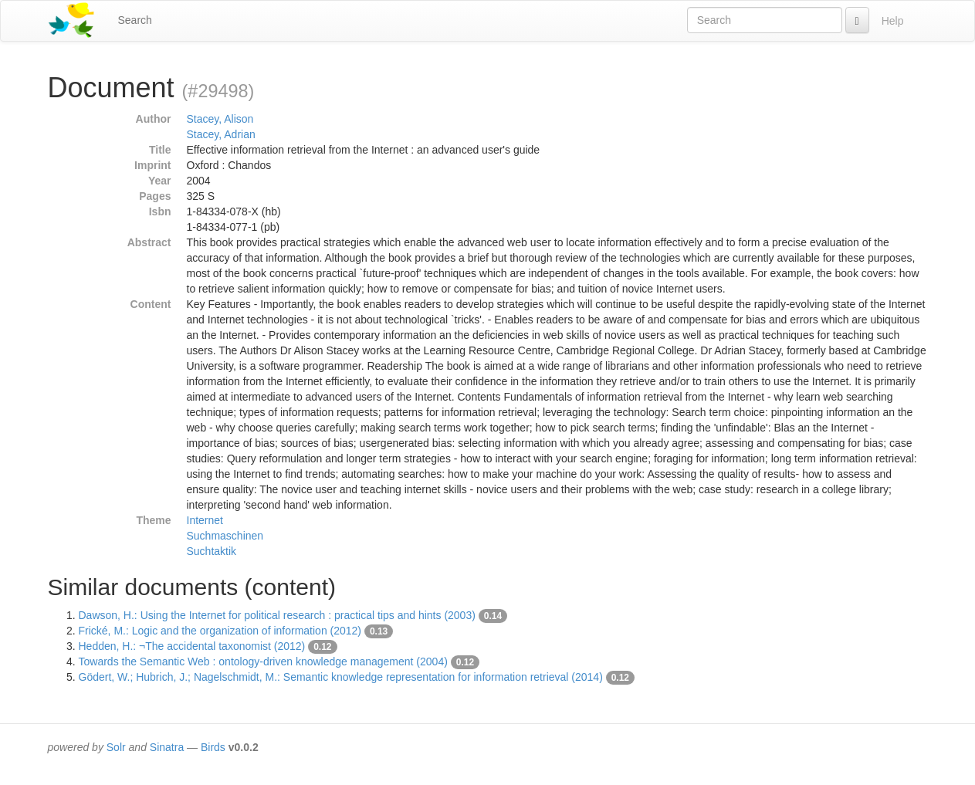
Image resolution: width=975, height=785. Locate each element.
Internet (205, 520)
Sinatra (167, 747)
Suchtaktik (212, 551)
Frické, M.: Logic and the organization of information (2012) (220, 630)
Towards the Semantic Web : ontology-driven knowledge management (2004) (263, 661)
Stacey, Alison (220, 119)
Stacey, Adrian (221, 134)
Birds (213, 747)
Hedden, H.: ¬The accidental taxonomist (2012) (192, 646)
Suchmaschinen (225, 536)
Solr (116, 747)
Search (135, 20)
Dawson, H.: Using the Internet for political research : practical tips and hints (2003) (277, 615)
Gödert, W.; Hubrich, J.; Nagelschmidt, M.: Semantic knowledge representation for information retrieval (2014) (341, 677)
